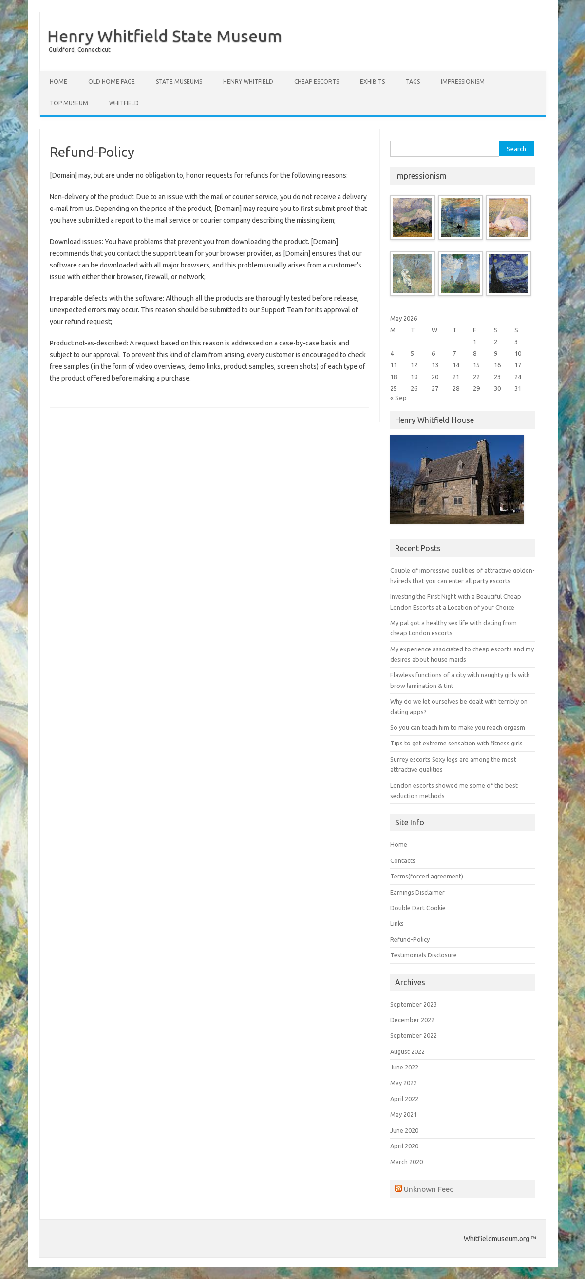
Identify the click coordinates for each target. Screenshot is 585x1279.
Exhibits (372, 81)
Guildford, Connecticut (80, 49)
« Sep (398, 397)
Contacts (402, 860)
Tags (413, 81)
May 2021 (403, 1114)
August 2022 (407, 1051)
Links (397, 923)
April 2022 (404, 1098)
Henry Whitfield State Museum (164, 35)
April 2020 (404, 1146)
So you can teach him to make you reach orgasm (457, 727)
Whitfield (124, 103)
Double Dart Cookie (418, 907)
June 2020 (404, 1130)
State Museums (179, 81)
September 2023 (413, 1004)
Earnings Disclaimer (417, 892)
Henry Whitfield (248, 81)
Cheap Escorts (316, 81)
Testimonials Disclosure (423, 955)
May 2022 (403, 1082)
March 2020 (406, 1161)
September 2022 (413, 1035)
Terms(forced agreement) (426, 876)
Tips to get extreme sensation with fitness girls (456, 743)
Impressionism (463, 81)
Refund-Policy (410, 939)
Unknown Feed (429, 1188)
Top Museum (69, 103)
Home (58, 81)
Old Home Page (111, 81)
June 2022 (404, 1067)
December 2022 (412, 1019)
